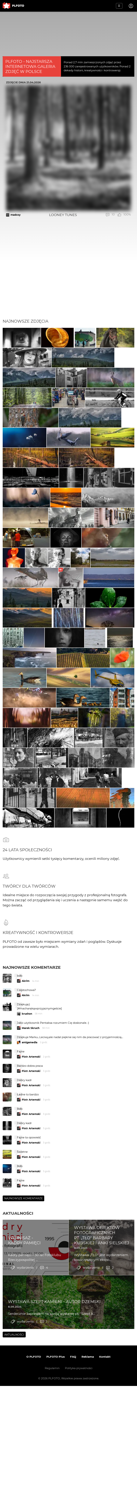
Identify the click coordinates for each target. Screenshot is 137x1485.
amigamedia (29, 1222)
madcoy (16, 214)
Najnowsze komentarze (32, 1147)
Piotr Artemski (31, 1237)
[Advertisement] (68, 292)
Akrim (25, 1161)
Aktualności (18, 1393)
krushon (27, 1194)
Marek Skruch (30, 1208)
